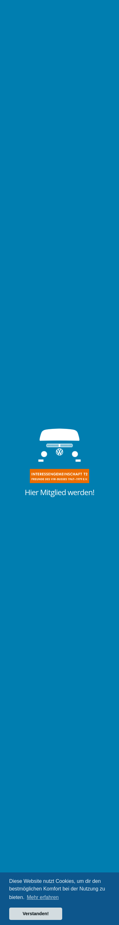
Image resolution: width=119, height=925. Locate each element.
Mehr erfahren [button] (43, 897)
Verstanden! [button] (36, 913)
